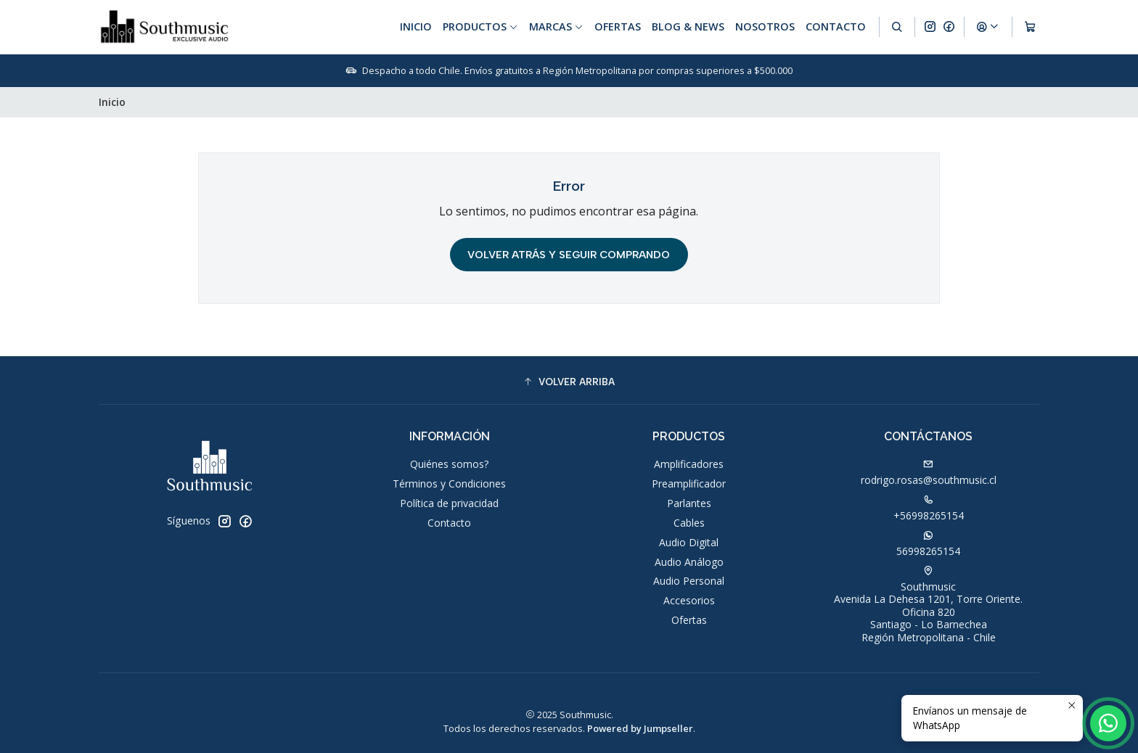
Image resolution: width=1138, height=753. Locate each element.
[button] (569, 382)
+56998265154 (928, 508)
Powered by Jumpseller (640, 728)
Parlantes (689, 503)
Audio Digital (689, 542)
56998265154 (928, 544)
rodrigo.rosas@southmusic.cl (928, 473)
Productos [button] (480, 26)
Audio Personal (688, 581)
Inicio (416, 26)
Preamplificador (689, 483)
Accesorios (689, 600)
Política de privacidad (449, 503)
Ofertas (617, 26)
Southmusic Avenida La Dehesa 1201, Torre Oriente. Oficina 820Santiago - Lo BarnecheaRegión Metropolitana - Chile (928, 605)
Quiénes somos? (449, 464)
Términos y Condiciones (449, 483)
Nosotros (765, 26)
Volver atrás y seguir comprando (568, 254)
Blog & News (688, 26)
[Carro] (1030, 27)
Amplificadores (689, 464)
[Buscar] (897, 27)
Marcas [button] (556, 26)
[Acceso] (987, 27)
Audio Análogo (689, 562)
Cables (689, 523)
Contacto (836, 26)
